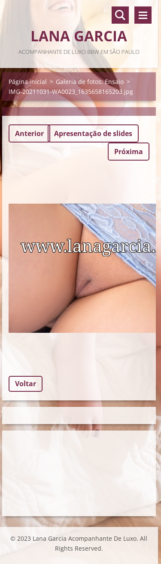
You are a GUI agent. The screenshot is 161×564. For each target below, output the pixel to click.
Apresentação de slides (93, 133)
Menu (143, 15)
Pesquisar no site (120, 15)
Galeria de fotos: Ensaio (90, 81)
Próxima (128, 151)
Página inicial (28, 81)
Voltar (25, 383)
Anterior (29, 133)
